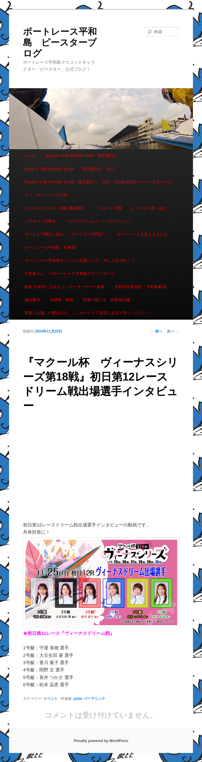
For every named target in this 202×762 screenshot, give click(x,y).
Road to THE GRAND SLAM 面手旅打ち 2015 (69, 169)
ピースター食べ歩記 (149, 208)
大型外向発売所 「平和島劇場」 (142, 287)
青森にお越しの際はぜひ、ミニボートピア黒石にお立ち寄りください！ (87, 312)
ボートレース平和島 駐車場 (50, 247)
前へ (156, 331)
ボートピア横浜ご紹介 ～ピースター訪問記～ (65, 234)
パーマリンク (94, 698)
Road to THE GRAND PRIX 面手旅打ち (82, 155)
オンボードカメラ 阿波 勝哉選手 (56, 208)
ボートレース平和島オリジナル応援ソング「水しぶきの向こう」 (81, 260)
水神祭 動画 (61, 299)
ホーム (30, 155)
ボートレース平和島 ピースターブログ (60, 42)
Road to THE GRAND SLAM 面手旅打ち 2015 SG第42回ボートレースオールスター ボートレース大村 (98, 188)
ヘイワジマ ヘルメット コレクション (98, 221)
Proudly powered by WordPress (100, 741)
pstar (78, 698)
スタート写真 (110, 208)
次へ (173, 331)
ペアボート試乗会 (40, 221)
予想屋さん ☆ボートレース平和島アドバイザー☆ (69, 273)
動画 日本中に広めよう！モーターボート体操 (64, 287)
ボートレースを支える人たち (142, 234)
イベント (50, 698)
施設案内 (32, 299)
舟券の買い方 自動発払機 (106, 299)
